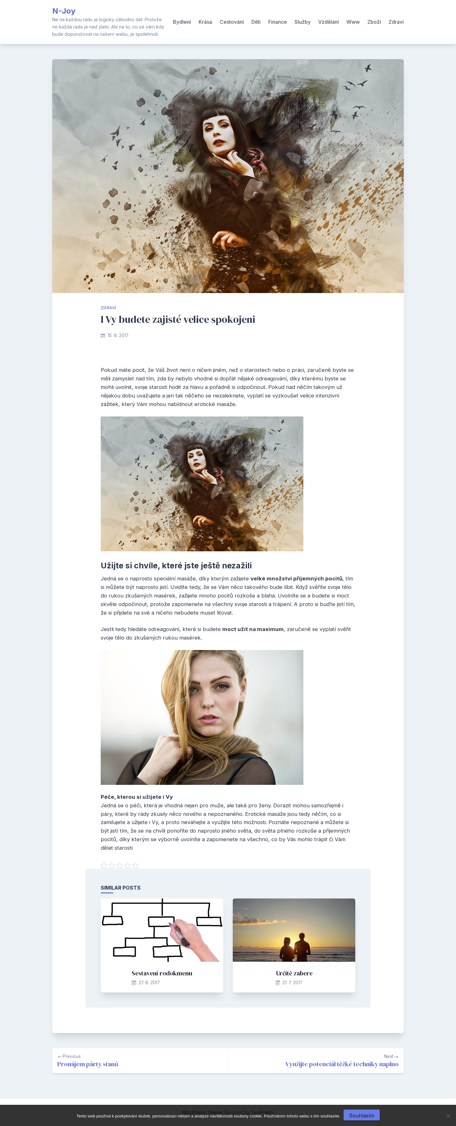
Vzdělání (328, 22)
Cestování (232, 22)
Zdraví (396, 22)
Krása (205, 22)
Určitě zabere (294, 973)
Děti (256, 22)
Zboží (374, 22)
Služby (302, 22)
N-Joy (63, 11)
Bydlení (182, 22)
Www (353, 22)
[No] (448, 1115)
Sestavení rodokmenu (162, 973)
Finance (277, 22)
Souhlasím (361, 1115)
